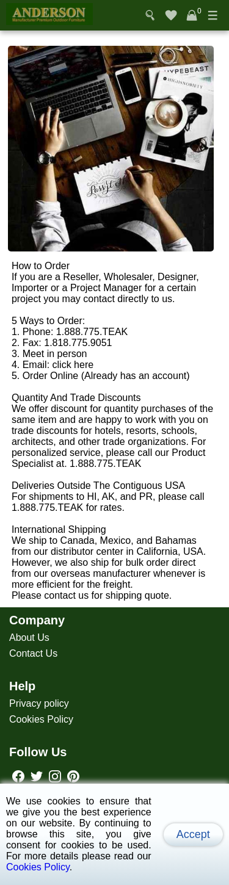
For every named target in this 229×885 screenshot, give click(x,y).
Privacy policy (39, 703)
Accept (193, 834)
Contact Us (33, 653)
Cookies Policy (41, 719)
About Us (29, 637)
